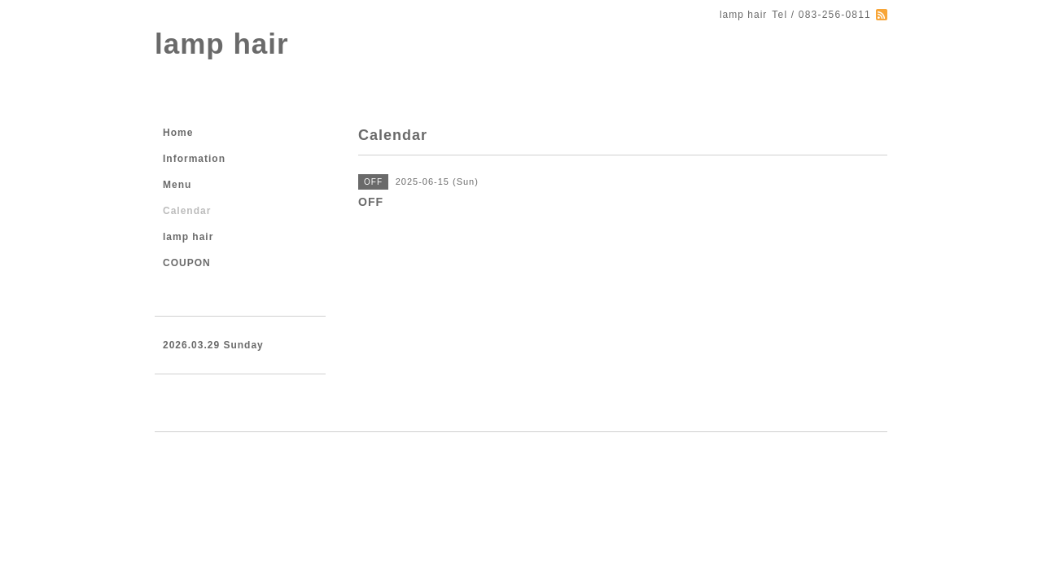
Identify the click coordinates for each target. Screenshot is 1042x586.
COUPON (187, 263)
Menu (177, 184)
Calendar (187, 210)
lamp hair (222, 43)
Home (178, 132)
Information (194, 158)
